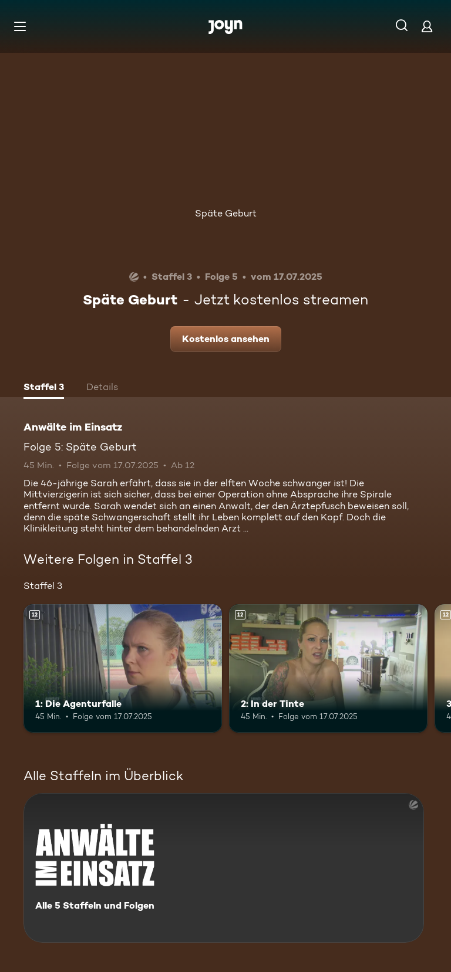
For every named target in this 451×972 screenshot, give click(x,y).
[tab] (43, 388)
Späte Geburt (226, 213)
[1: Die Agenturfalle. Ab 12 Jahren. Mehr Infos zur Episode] (122, 668)
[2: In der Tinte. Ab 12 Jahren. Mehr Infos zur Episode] (328, 668)
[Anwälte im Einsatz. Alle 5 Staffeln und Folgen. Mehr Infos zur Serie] (223, 868)
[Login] (427, 26)
